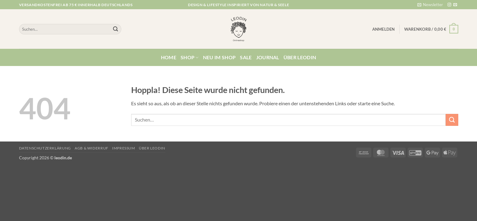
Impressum (123, 148)
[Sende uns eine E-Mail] (455, 5)
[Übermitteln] (115, 29)
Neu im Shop (219, 57)
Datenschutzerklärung (45, 148)
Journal (267, 57)
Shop (190, 57)
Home (168, 57)
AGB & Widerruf (91, 148)
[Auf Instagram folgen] (449, 5)
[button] (430, 4)
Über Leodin (299, 57)
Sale (246, 57)
